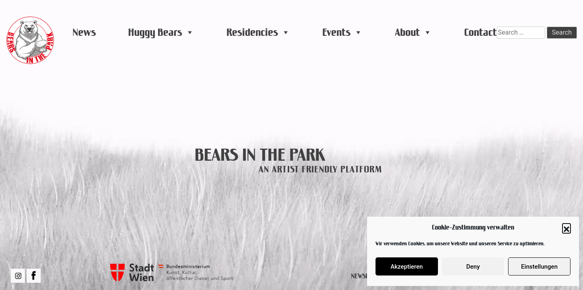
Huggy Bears (161, 32)
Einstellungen (539, 266)
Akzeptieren (406, 266)
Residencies (258, 32)
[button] (566, 228)
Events (342, 32)
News (84, 32)
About (413, 32)
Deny (473, 266)
